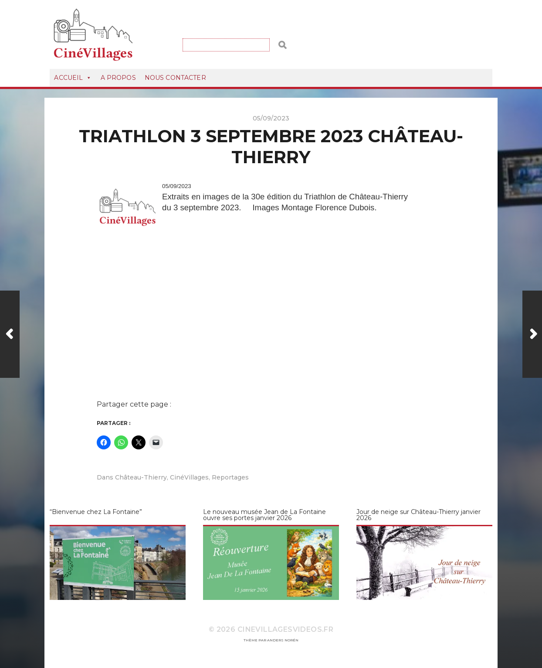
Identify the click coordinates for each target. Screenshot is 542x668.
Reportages (230, 477)
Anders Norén (282, 640)
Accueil (72, 78)
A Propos (118, 78)
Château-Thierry (141, 477)
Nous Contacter (175, 78)
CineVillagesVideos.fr (285, 629)
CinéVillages (189, 477)
